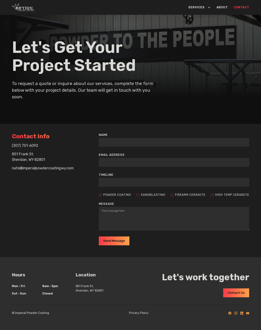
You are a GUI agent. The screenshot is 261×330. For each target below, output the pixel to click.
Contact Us (236, 293)
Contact (241, 7)
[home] (23, 7)
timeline (106, 175)
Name (103, 135)
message (106, 204)
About (222, 7)
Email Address (112, 155)
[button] (196, 7)
